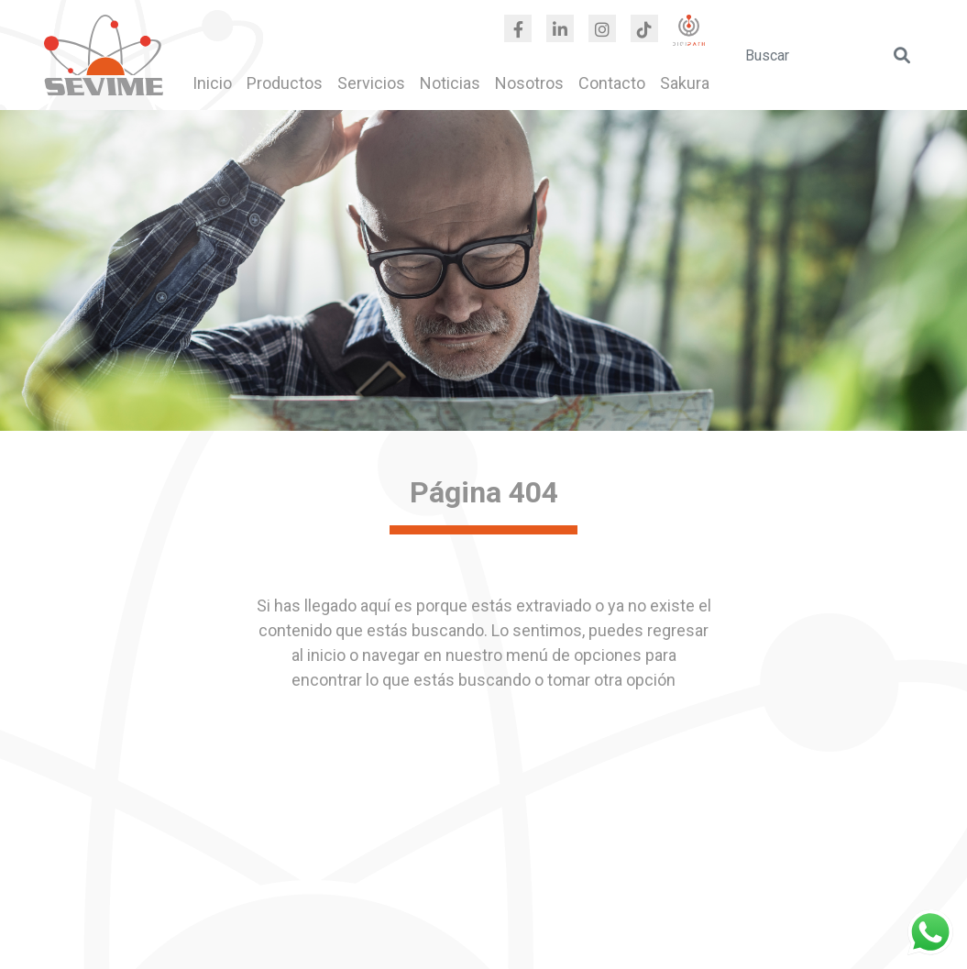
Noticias (450, 83)
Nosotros (529, 83)
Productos (285, 83)
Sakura (684, 83)
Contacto (611, 83)
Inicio (212, 83)
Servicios (371, 83)
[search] (829, 55)
